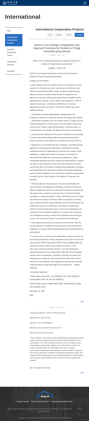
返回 (31, 295)
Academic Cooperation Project (11, 52)
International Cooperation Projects (12, 40)
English (59, 35)
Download (11, 71)
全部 (50, 35)
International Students (11, 63)
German (79, 35)
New (9, 31)
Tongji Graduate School (39, 401)
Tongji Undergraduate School (61, 401)
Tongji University (23, 401)
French (69, 35)
